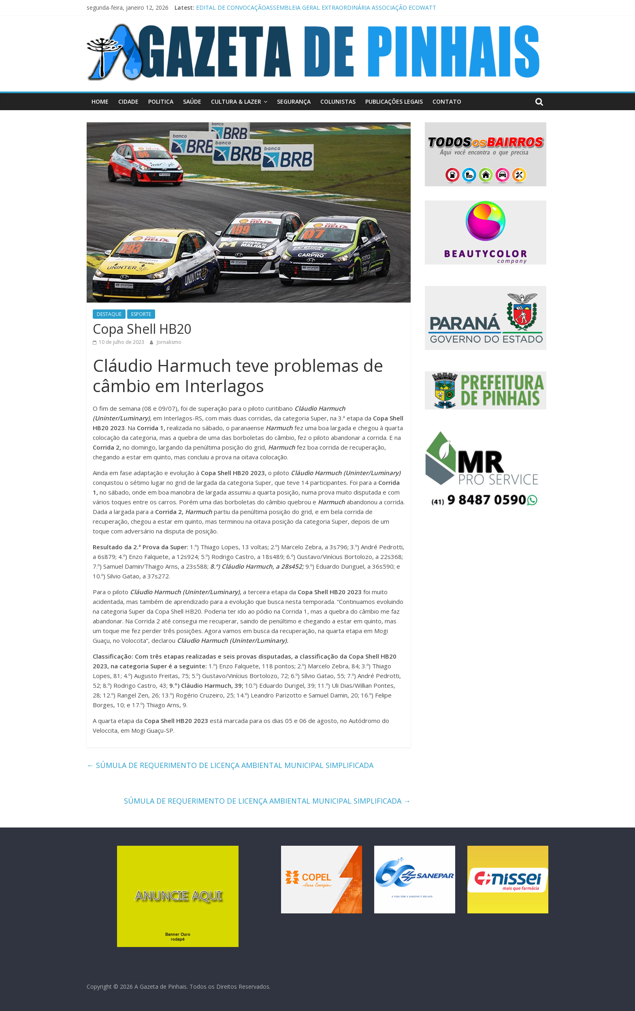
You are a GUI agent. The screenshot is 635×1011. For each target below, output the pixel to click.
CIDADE (128, 101)
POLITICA (160, 101)
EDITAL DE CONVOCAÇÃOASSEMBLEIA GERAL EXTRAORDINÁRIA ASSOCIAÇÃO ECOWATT (316, 7)
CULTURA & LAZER (236, 101)
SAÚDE (192, 101)
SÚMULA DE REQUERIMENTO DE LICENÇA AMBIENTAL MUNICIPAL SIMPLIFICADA (230, 765)
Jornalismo (169, 342)
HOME (100, 101)
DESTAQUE (109, 314)
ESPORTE (141, 314)
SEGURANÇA (294, 101)
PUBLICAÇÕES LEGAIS (394, 101)
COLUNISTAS (338, 101)
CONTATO (447, 101)
